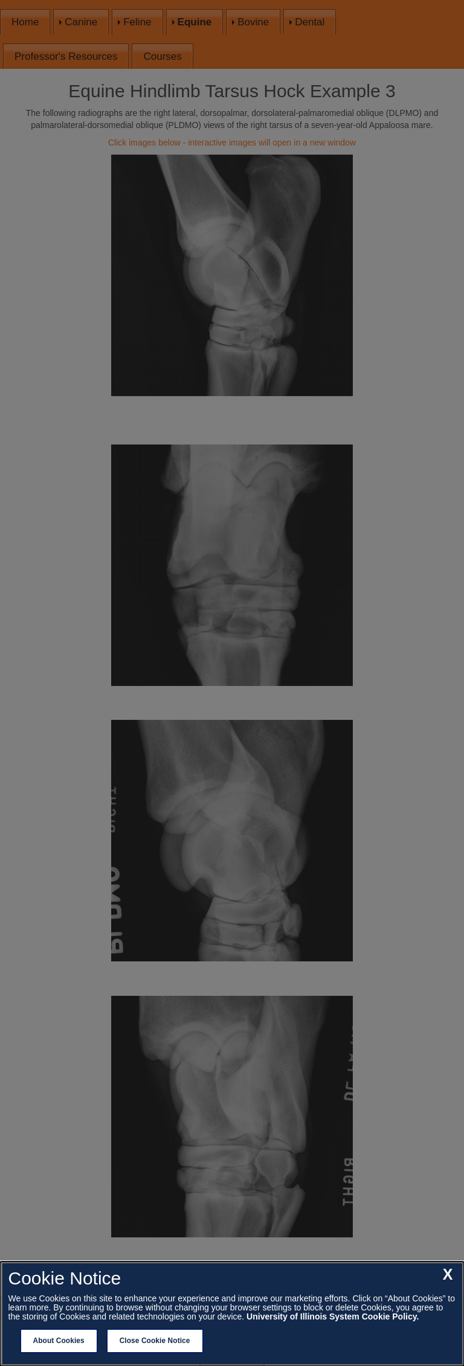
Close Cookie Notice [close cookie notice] (155, 1340)
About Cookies (59, 1340)
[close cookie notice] (448, 1274)
